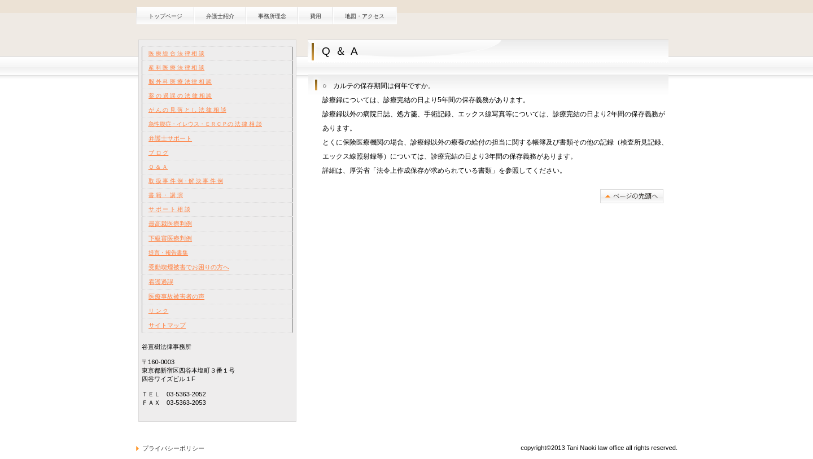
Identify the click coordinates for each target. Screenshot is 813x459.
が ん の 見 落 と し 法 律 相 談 (187, 110)
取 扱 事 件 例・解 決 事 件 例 (185, 181)
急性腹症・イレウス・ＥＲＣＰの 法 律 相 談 (205, 124)
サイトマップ (167, 325)
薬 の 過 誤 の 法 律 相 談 (180, 96)
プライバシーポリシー (173, 448)
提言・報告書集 (168, 253)
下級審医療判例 (170, 238)
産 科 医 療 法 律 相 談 (176, 67)
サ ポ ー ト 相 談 (169, 209)
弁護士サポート (170, 138)
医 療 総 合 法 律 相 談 (176, 53)
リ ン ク (158, 311)
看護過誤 (160, 281)
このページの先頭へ (631, 196)
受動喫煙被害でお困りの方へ (188, 267)
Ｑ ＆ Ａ (158, 167)
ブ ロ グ (158, 153)
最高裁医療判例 (170, 223)
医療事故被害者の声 (176, 296)
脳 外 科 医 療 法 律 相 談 (180, 81)
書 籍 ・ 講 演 (165, 195)
